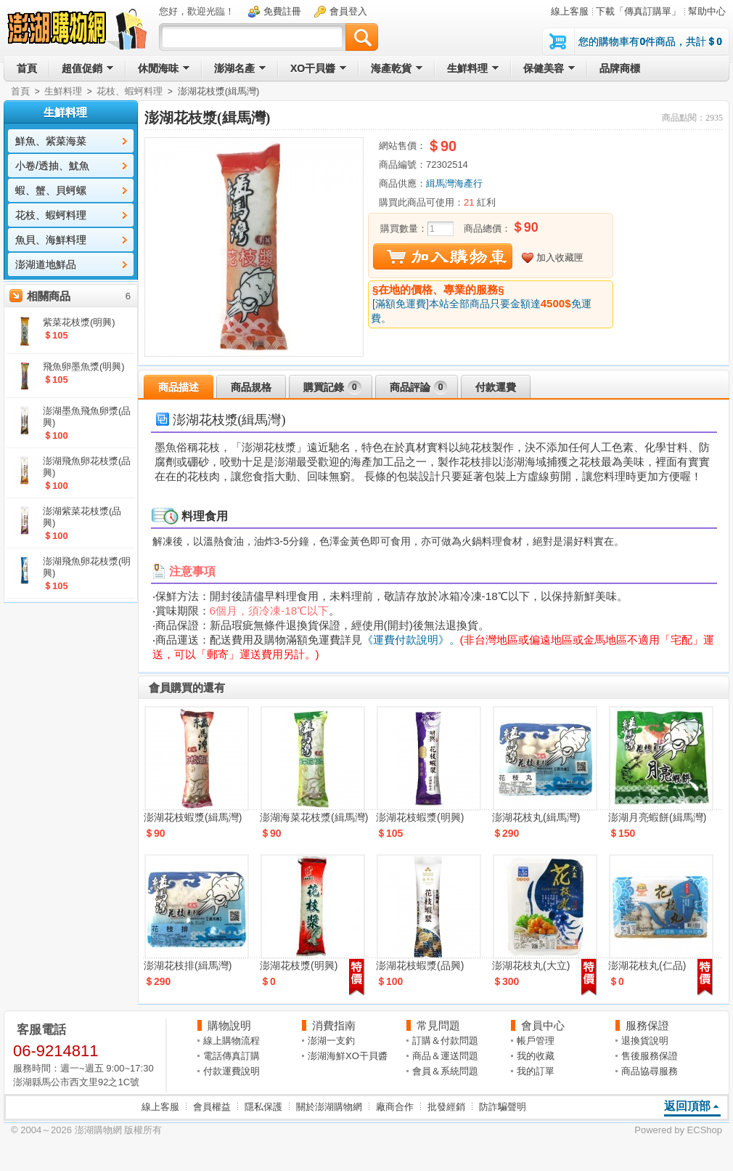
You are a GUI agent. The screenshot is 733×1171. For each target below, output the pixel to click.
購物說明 (229, 1025)
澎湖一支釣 (331, 1040)
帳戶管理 (535, 1040)
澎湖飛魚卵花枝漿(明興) (87, 567)
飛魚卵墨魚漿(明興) (84, 366)
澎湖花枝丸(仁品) (647, 965)
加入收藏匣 (559, 257)
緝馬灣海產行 (454, 183)
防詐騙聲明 (502, 1106)
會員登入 (348, 11)
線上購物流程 (231, 1040)
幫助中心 (707, 11)
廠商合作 (395, 1106)
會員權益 (212, 1106)
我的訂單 (535, 1071)
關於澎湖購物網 (329, 1106)
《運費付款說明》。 (411, 639)
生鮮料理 (63, 91)
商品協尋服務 (649, 1071)
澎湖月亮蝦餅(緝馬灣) (657, 817)
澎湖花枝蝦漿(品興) (420, 965)
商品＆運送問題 (445, 1055)
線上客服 (570, 11)
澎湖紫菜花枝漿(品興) (82, 517)
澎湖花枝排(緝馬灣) (188, 965)
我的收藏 (535, 1055)
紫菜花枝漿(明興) (79, 322)
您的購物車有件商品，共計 (650, 41)
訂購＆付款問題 (445, 1040)
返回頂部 (687, 1106)
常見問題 (438, 1025)
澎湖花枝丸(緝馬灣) (536, 817)
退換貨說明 (644, 1040)
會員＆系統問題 (445, 1071)
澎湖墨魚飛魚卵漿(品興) (87, 416)
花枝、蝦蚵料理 (130, 91)
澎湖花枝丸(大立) (531, 965)
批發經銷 (446, 1106)
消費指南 (334, 1025)
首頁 (20, 91)
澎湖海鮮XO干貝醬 (348, 1055)
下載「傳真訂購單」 (638, 11)
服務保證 (647, 1025)
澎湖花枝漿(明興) (298, 965)
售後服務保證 (649, 1055)
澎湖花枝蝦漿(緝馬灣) (193, 817)
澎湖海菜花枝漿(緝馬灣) (314, 817)
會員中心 (543, 1025)
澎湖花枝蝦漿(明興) (420, 817)
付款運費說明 (231, 1071)
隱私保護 (263, 1106)
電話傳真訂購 (231, 1055)
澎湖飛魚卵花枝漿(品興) (87, 466)
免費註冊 (282, 11)
